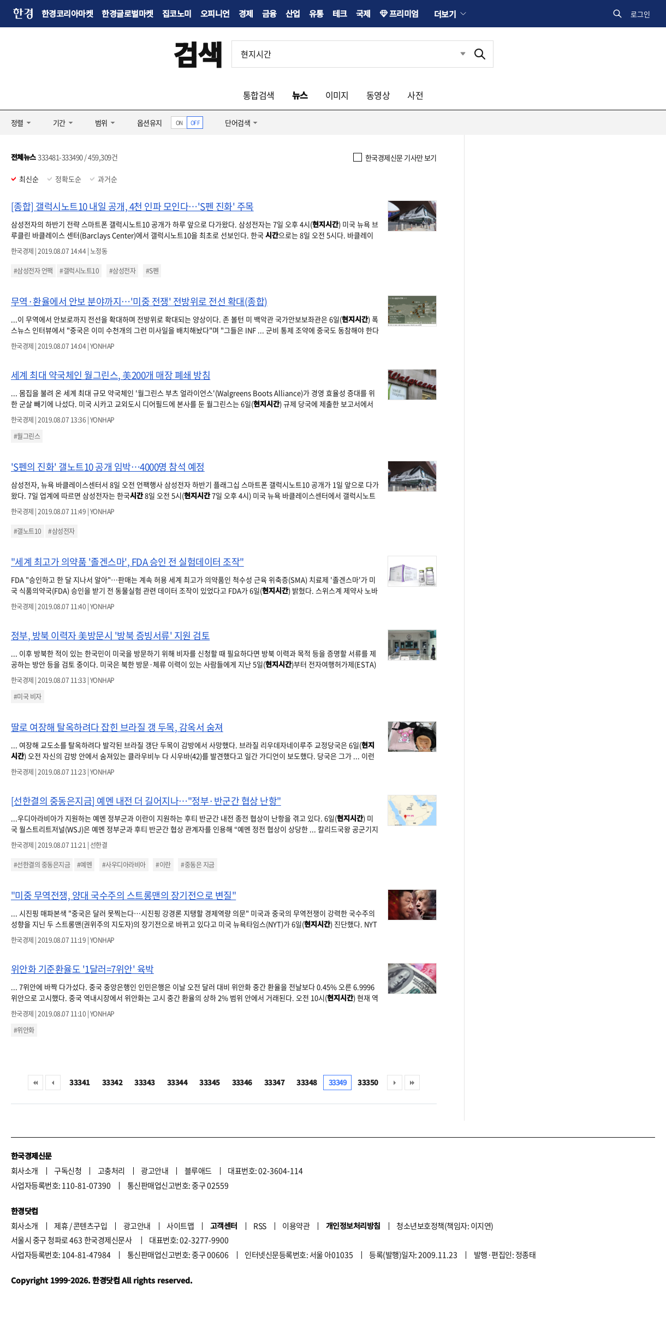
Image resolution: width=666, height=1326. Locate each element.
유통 (316, 13)
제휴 (61, 1225)
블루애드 (198, 1170)
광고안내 (154, 1170)
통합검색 (259, 95)
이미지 (337, 95)
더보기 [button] (445, 14)
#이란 (163, 865)
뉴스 (300, 95)
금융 (269, 13)
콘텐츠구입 (90, 1225)
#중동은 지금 (197, 865)
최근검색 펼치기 (455, 54)
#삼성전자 (122, 271)
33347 (274, 1082)
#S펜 (152, 271)
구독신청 (67, 1170)
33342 (112, 1082)
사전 (415, 95)
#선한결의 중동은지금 (42, 865)
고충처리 (111, 1170)
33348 (306, 1082)
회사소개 (24, 1170)
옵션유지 (149, 122)
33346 (242, 1082)
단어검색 (237, 122)
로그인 (640, 14)
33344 (177, 1082)
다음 (394, 1082)
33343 (144, 1082)
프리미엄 (404, 13)
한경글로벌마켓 (127, 13)
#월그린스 (27, 436)
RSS (259, 1225)
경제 (246, 13)
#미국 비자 (27, 696)
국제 (363, 13)
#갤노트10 (27, 531)
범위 (101, 122)
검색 (198, 54)
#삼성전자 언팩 (33, 271)
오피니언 (215, 13)
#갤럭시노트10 (79, 271)
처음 (35, 1082)
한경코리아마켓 (67, 13)
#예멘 (84, 865)
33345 (209, 1082)
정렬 (17, 122)
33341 (79, 1082)
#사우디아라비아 (124, 865)
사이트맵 (180, 1225)
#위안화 (24, 1030)
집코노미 (177, 13)
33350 (368, 1082)
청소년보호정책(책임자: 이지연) (444, 1225)
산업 (293, 13)
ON (179, 122)
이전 (53, 1082)
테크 (339, 13)
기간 (59, 122)
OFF (195, 122)
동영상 (378, 95)
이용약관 (296, 1225)
